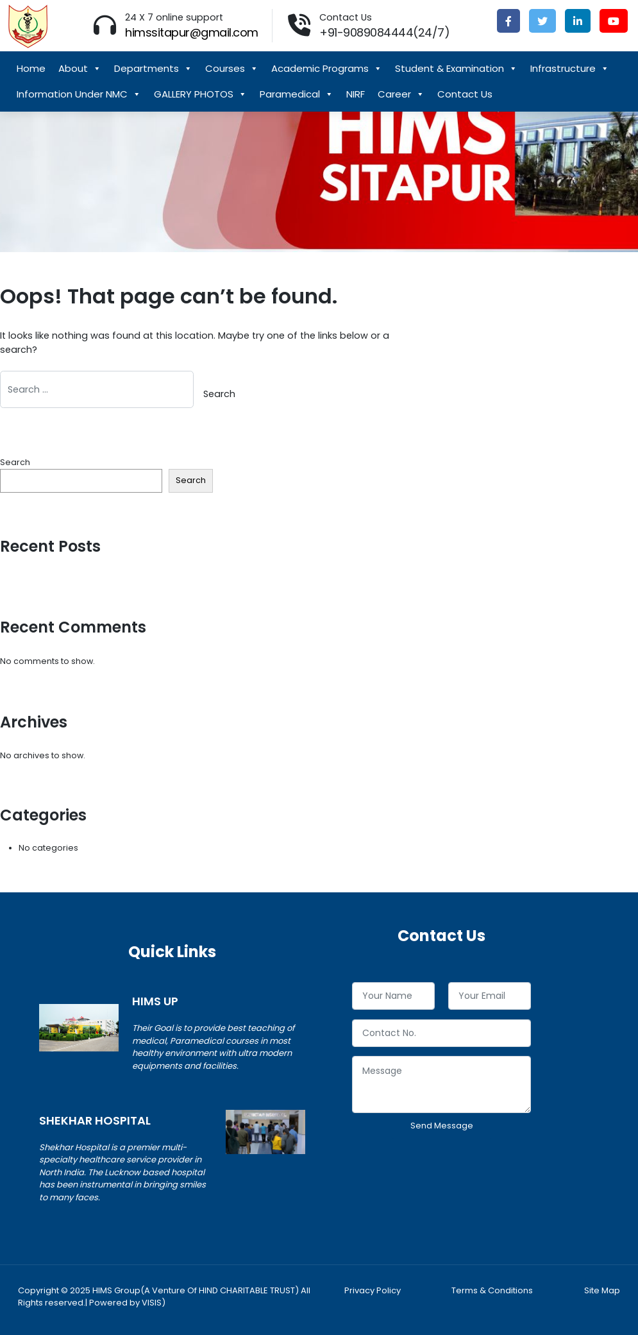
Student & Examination (456, 68)
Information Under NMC (79, 94)
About (79, 68)
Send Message (441, 1125)
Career (401, 94)
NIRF (355, 94)
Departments (153, 68)
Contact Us (464, 94)
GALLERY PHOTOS (200, 94)
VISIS (152, 1303)
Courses (231, 68)
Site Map (602, 1290)
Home (31, 68)
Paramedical (296, 94)
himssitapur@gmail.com (191, 32)
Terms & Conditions (492, 1290)
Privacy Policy (372, 1290)
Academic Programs (326, 68)
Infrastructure (569, 68)
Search (15, 462)
